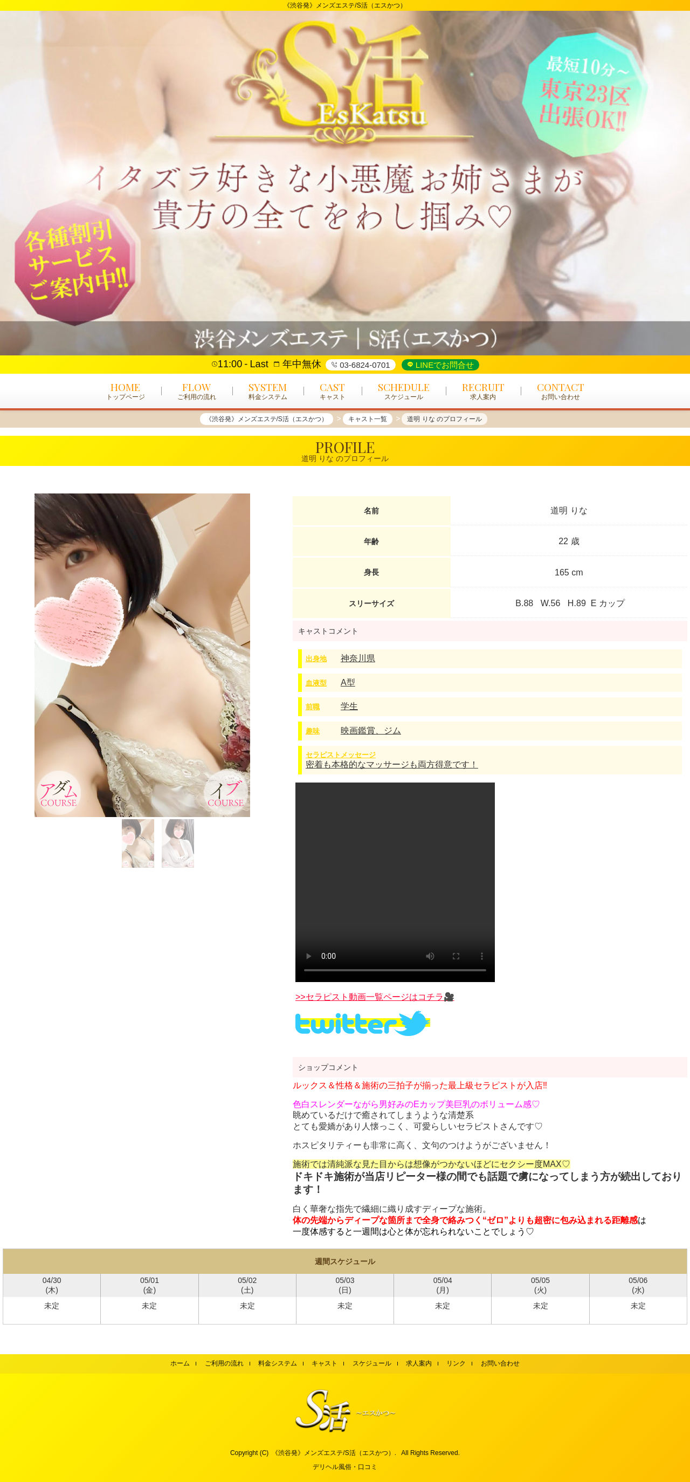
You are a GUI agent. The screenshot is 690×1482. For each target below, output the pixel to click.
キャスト (324, 1363)
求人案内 (419, 1363)
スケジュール (372, 1363)
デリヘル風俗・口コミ (345, 1467)
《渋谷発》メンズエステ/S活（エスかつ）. (334, 1453)
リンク (456, 1363)
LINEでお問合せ (443, 364)
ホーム (180, 1363)
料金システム (277, 1363)
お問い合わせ (500, 1363)
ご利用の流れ (224, 1363)
